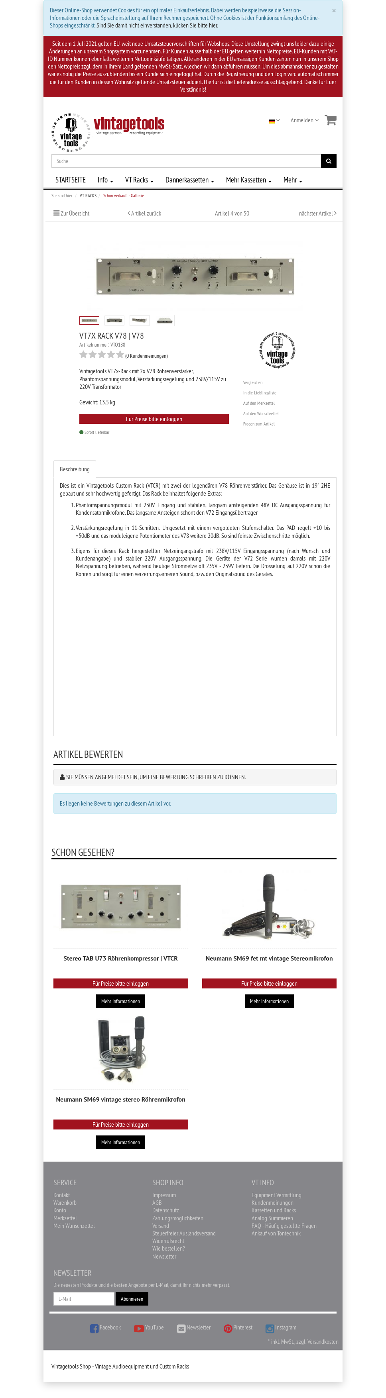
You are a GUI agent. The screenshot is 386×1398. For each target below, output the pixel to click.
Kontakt (61, 1195)
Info (105, 179)
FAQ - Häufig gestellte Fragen (284, 1225)
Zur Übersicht (75, 213)
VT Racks (139, 179)
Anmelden (305, 120)
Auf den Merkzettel (259, 403)
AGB (157, 1202)
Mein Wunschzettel (74, 1225)
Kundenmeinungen (272, 1202)
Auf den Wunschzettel (261, 413)
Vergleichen (252, 382)
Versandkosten (323, 1341)
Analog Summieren (272, 1218)
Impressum (164, 1195)
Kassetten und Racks (274, 1210)
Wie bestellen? (168, 1248)
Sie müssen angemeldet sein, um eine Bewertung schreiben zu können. (156, 777)
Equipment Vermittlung (276, 1195)
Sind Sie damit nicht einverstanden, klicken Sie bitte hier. (157, 25)
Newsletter (164, 1256)
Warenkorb (65, 1202)
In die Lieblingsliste (259, 393)
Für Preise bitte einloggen (154, 419)
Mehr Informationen (120, 1001)
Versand (160, 1225)
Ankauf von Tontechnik (276, 1233)
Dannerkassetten (189, 179)
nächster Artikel (316, 213)
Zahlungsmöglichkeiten (177, 1218)
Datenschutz (165, 1210)
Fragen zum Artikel (259, 424)
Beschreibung (75, 469)
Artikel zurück (146, 213)
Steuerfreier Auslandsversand (184, 1233)
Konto (59, 1210)
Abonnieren (132, 1298)
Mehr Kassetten (249, 179)
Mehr (293, 179)
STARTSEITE (70, 179)
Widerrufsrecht (168, 1241)
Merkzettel (65, 1218)
